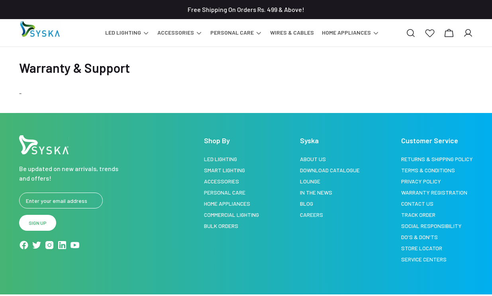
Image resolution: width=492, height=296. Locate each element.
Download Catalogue (330, 170)
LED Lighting (220, 159)
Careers (311, 214)
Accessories (221, 181)
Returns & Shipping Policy (437, 159)
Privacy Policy (421, 181)
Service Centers (424, 259)
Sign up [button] (38, 223)
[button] (430, 33)
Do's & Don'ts (419, 237)
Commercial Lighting (231, 214)
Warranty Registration (434, 192)
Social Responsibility (431, 225)
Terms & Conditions (428, 170)
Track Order (418, 214)
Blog (306, 203)
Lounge (310, 181)
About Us (313, 159)
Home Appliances (227, 203)
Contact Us (417, 203)
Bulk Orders (221, 225)
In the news (316, 192)
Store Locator (421, 248)
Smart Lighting (224, 170)
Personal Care (224, 192)
